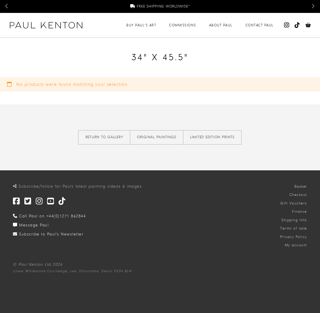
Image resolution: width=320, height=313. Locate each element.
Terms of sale (293, 228)
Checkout (298, 195)
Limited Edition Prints (212, 137)
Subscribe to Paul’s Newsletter (48, 234)
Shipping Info (294, 220)
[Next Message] (313, 6)
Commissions (182, 25)
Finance (299, 211)
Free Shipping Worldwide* (160, 6)
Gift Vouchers (293, 203)
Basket (300, 186)
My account (296, 245)
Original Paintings (156, 137)
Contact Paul (259, 25)
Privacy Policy (293, 237)
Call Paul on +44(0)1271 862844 (49, 216)
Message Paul (31, 225)
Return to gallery (104, 137)
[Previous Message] (7, 6)
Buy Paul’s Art (141, 25)
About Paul (220, 25)
